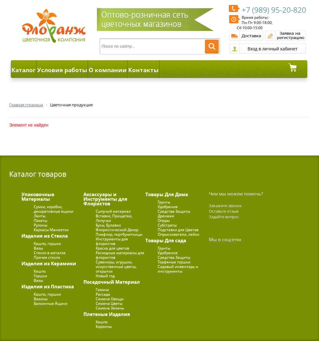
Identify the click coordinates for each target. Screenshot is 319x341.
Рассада (103, 294)
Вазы (38, 248)
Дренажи (166, 216)
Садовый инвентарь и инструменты (178, 268)
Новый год (105, 275)
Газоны (102, 289)
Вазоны (41, 298)
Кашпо (40, 271)
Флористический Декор (117, 229)
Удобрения (168, 206)
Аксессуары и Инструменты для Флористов (105, 198)
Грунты (164, 202)
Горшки (40, 275)
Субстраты (167, 225)
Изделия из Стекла (44, 236)
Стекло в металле (50, 252)
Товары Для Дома (166, 194)
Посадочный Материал (111, 282)
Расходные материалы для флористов (120, 255)
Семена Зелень (110, 308)
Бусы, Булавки (108, 225)
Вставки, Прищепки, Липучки (114, 218)
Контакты (143, 70)
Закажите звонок (225, 205)
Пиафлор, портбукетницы (119, 234)
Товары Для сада (165, 240)
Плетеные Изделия (106, 314)
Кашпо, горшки (47, 243)
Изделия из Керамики (48, 263)
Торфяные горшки (174, 262)
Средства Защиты (174, 211)
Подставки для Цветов (178, 229)
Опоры (164, 220)
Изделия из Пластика (47, 286)
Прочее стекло (47, 257)
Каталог (23, 70)
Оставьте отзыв (223, 211)
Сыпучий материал (113, 211)
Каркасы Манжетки (51, 229)
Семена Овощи (110, 298)
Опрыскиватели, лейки (178, 234)
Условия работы (62, 70)
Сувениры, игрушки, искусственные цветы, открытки (116, 266)
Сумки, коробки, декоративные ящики (53, 209)
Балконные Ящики (50, 303)
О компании (108, 70)
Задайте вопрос (224, 216)
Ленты (39, 216)
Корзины (104, 326)
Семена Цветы (109, 303)
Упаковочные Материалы (37, 196)
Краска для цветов (112, 248)
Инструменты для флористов (112, 241)
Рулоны (40, 225)
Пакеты (40, 220)
